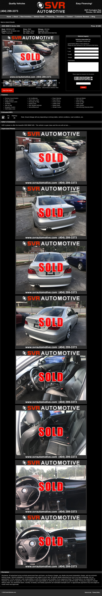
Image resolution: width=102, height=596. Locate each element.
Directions (61, 17)
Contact (70, 17)
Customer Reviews (82, 17)
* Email (69, 54)
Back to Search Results (8, 22)
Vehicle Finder (39, 17)
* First (69, 48)
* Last (69, 51)
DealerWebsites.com (10, 592)
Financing (50, 17)
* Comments (71, 60)
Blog (93, 17)
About (15, 17)
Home (9, 17)
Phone (69, 57)
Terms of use (88, 592)
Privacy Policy (96, 592)
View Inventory (26, 17)
